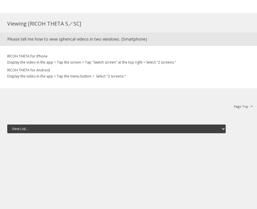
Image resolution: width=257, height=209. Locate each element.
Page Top (241, 106)
